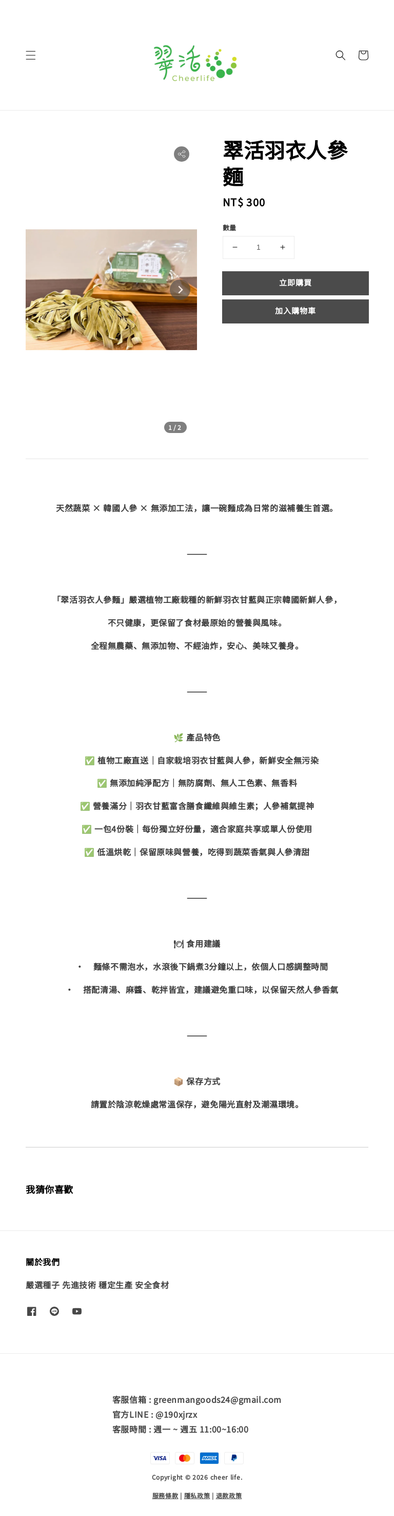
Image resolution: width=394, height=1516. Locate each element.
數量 (230, 227)
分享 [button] (237, 342)
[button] (30, 55)
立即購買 (295, 282)
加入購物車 (295, 310)
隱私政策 (197, 1495)
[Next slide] (180, 289)
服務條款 (165, 1495)
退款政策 (229, 1495)
